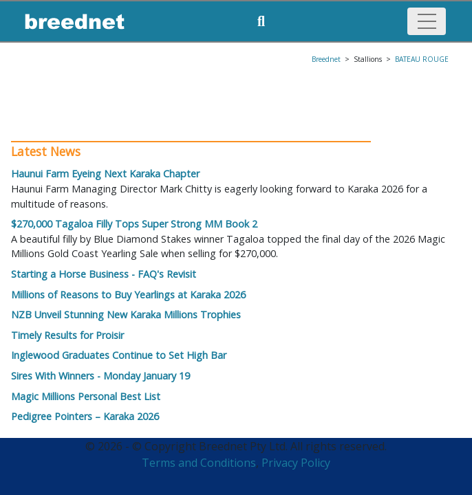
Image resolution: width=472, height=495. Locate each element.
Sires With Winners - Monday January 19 (100, 375)
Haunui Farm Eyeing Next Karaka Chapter (105, 173)
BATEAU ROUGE (422, 59)
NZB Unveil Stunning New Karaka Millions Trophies (126, 314)
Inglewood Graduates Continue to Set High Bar (118, 355)
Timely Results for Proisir (67, 335)
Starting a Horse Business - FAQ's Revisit (103, 273)
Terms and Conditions (199, 462)
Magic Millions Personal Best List (85, 396)
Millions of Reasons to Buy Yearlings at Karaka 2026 (128, 294)
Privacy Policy (295, 462)
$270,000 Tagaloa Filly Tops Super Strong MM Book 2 (134, 223)
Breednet (326, 59)
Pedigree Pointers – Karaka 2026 (85, 416)
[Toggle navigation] (426, 21)
